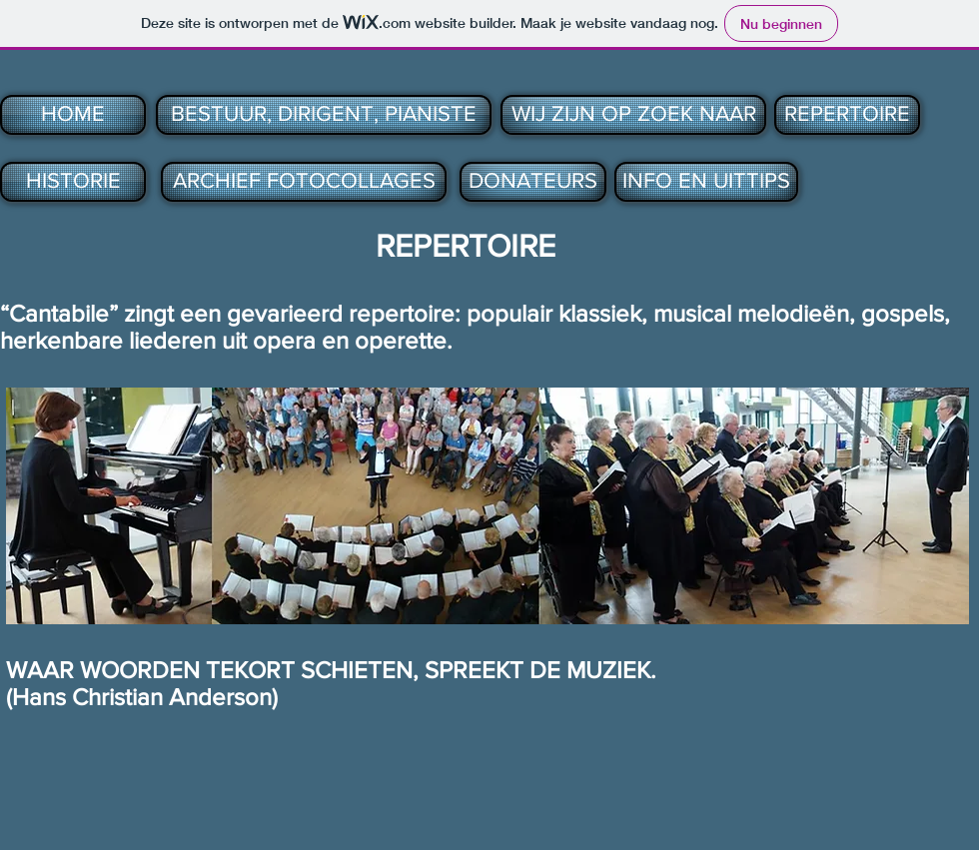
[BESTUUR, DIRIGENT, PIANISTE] (323, 115)
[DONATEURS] (533, 182)
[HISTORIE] (73, 182)
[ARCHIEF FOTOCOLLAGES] (304, 182)
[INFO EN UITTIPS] (706, 182)
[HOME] (73, 115)
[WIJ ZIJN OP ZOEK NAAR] (633, 115)
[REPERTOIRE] (847, 115)
